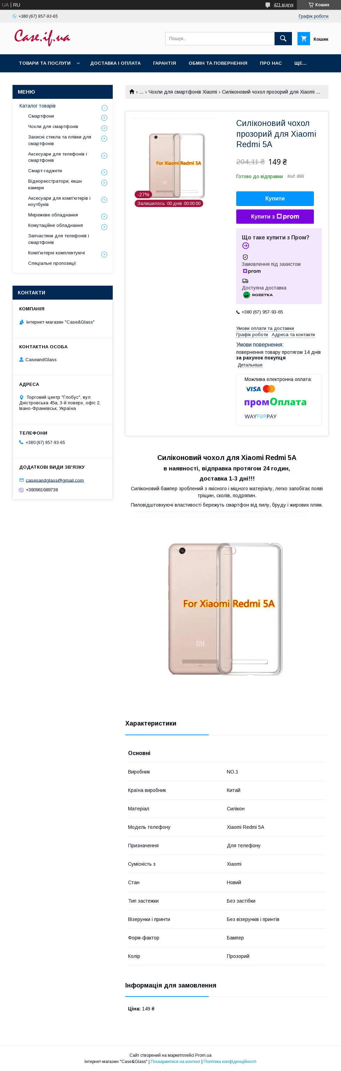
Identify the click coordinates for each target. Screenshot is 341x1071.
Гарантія (164, 63)
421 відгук (283, 4)
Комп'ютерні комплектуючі (56, 252)
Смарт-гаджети (45, 170)
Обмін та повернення (218, 63)
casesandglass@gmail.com (55, 480)
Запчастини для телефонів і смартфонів (58, 239)
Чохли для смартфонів (53, 126)
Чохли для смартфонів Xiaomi (183, 92)
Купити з (275, 217)
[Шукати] (283, 38)
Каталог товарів (37, 106)
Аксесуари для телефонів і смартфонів (57, 157)
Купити (275, 198)
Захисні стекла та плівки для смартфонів (59, 140)
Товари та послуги (45, 63)
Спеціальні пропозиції (52, 263)
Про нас (271, 63)
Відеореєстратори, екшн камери (55, 184)
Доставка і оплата (115, 63)
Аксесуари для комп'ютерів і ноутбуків (59, 201)
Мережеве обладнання (53, 214)
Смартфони (41, 116)
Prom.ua (203, 1055)
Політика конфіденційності (230, 1061)
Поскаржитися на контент (175, 1061)
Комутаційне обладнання (55, 225)
